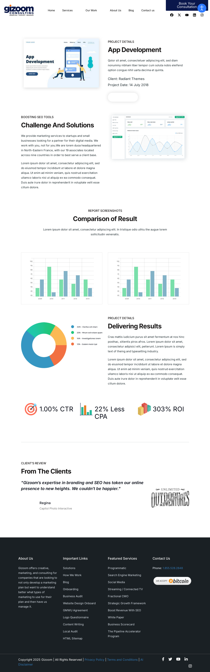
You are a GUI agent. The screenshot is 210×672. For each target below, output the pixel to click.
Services (70, 10)
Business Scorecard (121, 624)
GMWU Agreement (75, 610)
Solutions (69, 568)
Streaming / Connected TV (125, 589)
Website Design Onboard (79, 603)
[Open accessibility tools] (201, 8)
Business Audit (73, 596)
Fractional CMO (118, 596)
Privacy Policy (94, 659)
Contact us (147, 10)
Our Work (94, 10)
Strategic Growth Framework (127, 603)
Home (51, 10)
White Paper (116, 617)
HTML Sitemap (72, 638)
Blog (131, 10)
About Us (115, 10)
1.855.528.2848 (173, 568)
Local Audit (70, 631)
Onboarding (70, 589)
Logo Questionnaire (76, 617)
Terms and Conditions (122, 659)
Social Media (116, 582)
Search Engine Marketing (124, 575)
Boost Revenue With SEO (124, 610)
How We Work (72, 575)
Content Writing (73, 624)
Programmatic (117, 568)
